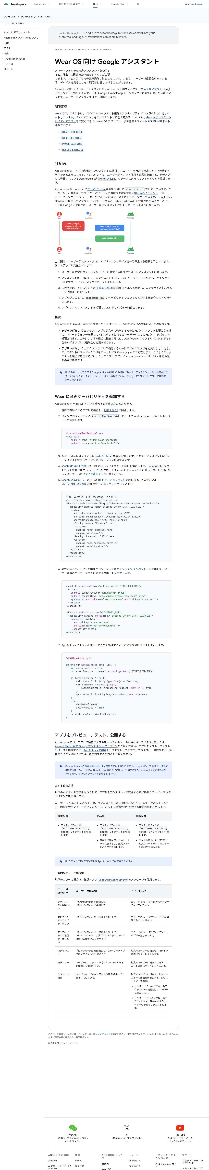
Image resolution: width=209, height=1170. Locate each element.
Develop (10, 16)
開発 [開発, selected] (95, 3)
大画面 (105, 1163)
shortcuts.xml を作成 (73, 466)
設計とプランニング (69, 3)
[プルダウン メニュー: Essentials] (50, 4)
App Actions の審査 (95, 750)
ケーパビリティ (96, 189)
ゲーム (78, 1160)
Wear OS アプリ (149, 89)
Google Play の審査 (102, 766)
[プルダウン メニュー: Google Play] (128, 4)
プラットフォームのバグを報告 (192, 1162)
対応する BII (111, 410)
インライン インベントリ (134, 569)
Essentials (40, 3)
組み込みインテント (146, 193)
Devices (26, 16)
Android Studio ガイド (165, 1165)
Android (52, 1160)
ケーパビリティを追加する (87, 474)
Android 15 (134, 1160)
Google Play (117, 3)
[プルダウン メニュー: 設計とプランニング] (84, 4)
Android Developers (64, 49)
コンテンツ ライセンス (104, 1034)
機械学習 (79, 1165)
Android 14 (134, 1165)
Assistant (44, 16)
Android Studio (194, 3)
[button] (21, 43)
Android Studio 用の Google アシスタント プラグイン (86, 746)
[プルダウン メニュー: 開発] (102, 4)
